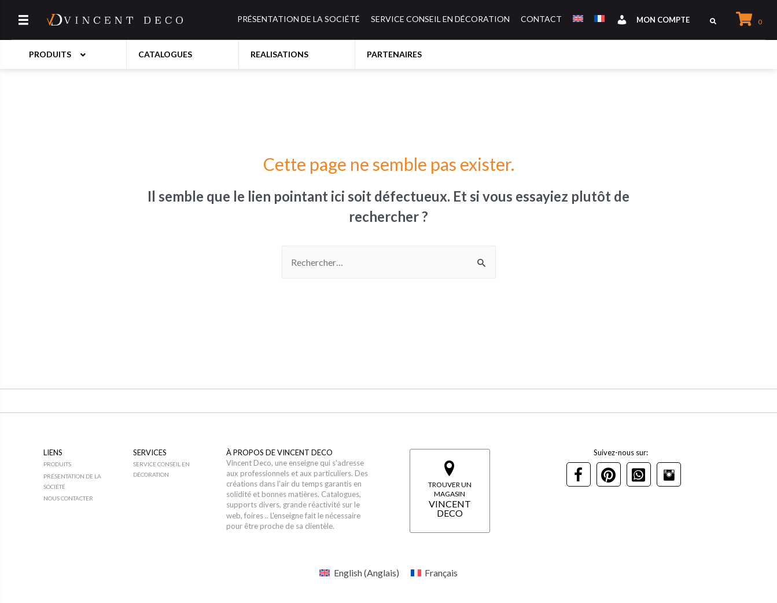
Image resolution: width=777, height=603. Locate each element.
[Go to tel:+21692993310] (639, 474)
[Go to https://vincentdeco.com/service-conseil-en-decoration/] (179, 470)
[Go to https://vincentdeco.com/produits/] (86, 464)
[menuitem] (359, 572)
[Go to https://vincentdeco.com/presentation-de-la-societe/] (86, 482)
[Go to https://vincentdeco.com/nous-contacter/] (86, 499)
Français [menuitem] (441, 572)
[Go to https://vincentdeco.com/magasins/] (450, 490)
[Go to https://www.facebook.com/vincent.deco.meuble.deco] (578, 474)
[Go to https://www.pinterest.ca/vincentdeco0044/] (608, 474)
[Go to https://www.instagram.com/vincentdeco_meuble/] (669, 474)
